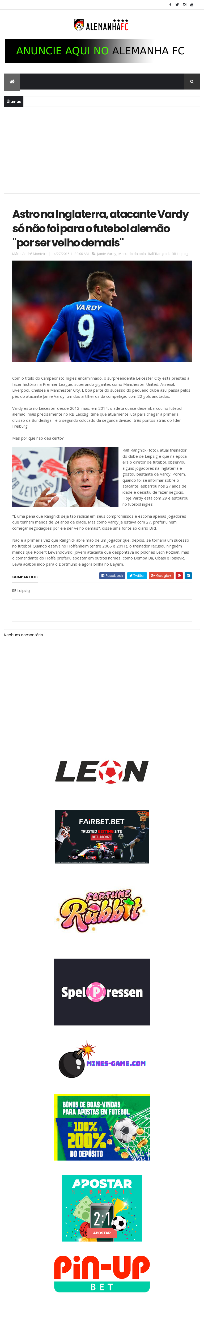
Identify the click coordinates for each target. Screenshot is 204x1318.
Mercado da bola (132, 253)
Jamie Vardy (106, 253)
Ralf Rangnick (159, 253)
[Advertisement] (102, 149)
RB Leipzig (180, 253)
